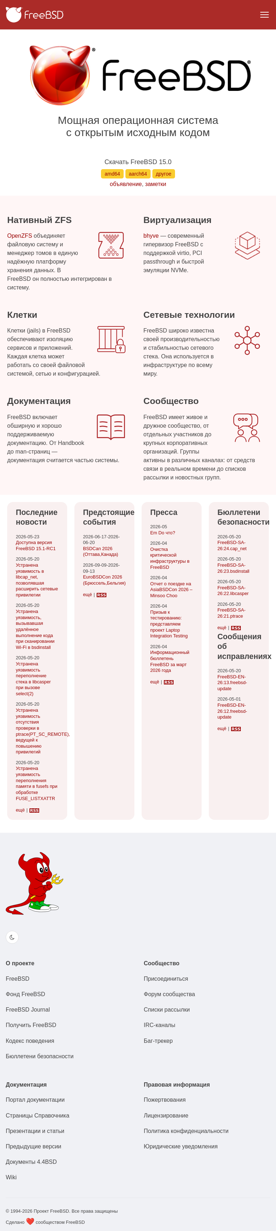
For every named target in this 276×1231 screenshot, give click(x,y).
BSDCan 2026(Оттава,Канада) (100, 551)
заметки (155, 184)
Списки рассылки (167, 1010)
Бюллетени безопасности (40, 1056)
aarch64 (138, 174)
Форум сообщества (169, 994)
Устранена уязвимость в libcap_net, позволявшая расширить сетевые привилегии (37, 580)
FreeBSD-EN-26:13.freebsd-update (232, 682)
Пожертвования (165, 1100)
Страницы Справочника (37, 1115)
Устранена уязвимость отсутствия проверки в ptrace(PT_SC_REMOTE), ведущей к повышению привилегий (43, 730)
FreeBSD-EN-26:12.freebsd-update (232, 711)
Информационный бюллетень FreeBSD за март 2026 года (169, 661)
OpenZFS (19, 236)
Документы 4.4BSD (31, 1162)
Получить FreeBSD (31, 1025)
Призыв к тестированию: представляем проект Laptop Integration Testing (169, 624)
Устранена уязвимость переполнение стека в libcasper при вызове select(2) (33, 678)
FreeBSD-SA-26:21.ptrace (231, 613)
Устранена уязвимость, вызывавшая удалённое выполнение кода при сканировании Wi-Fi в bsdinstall (35, 629)
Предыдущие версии (33, 1146)
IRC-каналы (159, 1025)
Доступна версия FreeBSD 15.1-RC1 (36, 545)
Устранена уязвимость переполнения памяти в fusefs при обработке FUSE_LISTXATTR (37, 783)
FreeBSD (17, 979)
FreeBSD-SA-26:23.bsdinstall (233, 568)
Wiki (11, 1177)
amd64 (112, 174)
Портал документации (35, 1100)
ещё (20, 810)
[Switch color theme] (12, 937)
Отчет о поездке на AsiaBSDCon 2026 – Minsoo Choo (171, 589)
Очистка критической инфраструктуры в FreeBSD (169, 558)
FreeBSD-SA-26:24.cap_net (232, 545)
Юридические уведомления (181, 1146)
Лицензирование (166, 1115)
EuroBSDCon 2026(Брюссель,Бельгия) (104, 580)
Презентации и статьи (35, 1131)
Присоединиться (166, 979)
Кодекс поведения (30, 1041)
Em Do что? (162, 532)
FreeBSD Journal (28, 1010)
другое (163, 174)
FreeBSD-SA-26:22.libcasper (233, 590)
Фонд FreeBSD (25, 994)
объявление (126, 184)
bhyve (151, 236)
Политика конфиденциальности (186, 1131)
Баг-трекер (158, 1041)
